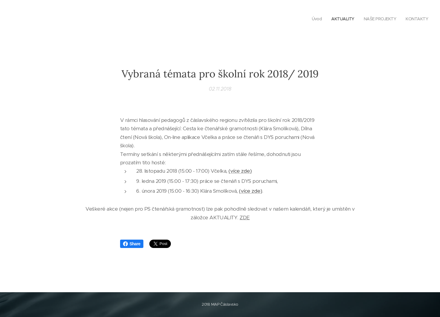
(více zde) (240, 171)
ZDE (244, 217)
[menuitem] (401, 19)
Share (131, 243)
